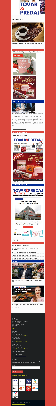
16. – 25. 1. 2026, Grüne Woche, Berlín (22, 245)
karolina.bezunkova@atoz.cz (21, 335)
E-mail (14, 365)
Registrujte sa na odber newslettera (22, 240)
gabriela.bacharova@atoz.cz (21, 348)
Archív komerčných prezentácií (19, 129)
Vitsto (30, 402)
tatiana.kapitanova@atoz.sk (21, 341)
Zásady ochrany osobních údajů (19, 404)
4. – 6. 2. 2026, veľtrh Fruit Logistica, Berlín (24, 252)
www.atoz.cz (15, 328)
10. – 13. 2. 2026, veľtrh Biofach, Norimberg (24, 255)
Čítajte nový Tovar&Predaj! (20, 135)
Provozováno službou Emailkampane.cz (21, 375)
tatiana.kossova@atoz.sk (20, 356)
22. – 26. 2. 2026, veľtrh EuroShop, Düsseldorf (24, 258)
